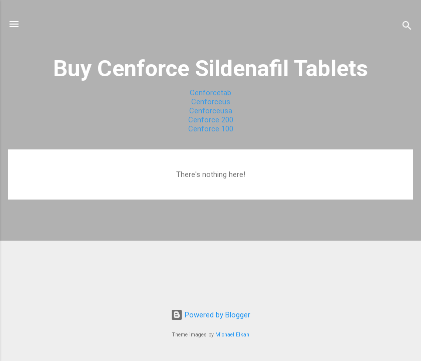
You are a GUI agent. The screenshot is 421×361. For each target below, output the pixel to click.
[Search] (407, 27)
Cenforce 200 (210, 119)
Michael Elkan (232, 334)
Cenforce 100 (210, 128)
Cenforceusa (210, 110)
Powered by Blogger (210, 314)
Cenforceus (210, 101)
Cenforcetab (210, 92)
